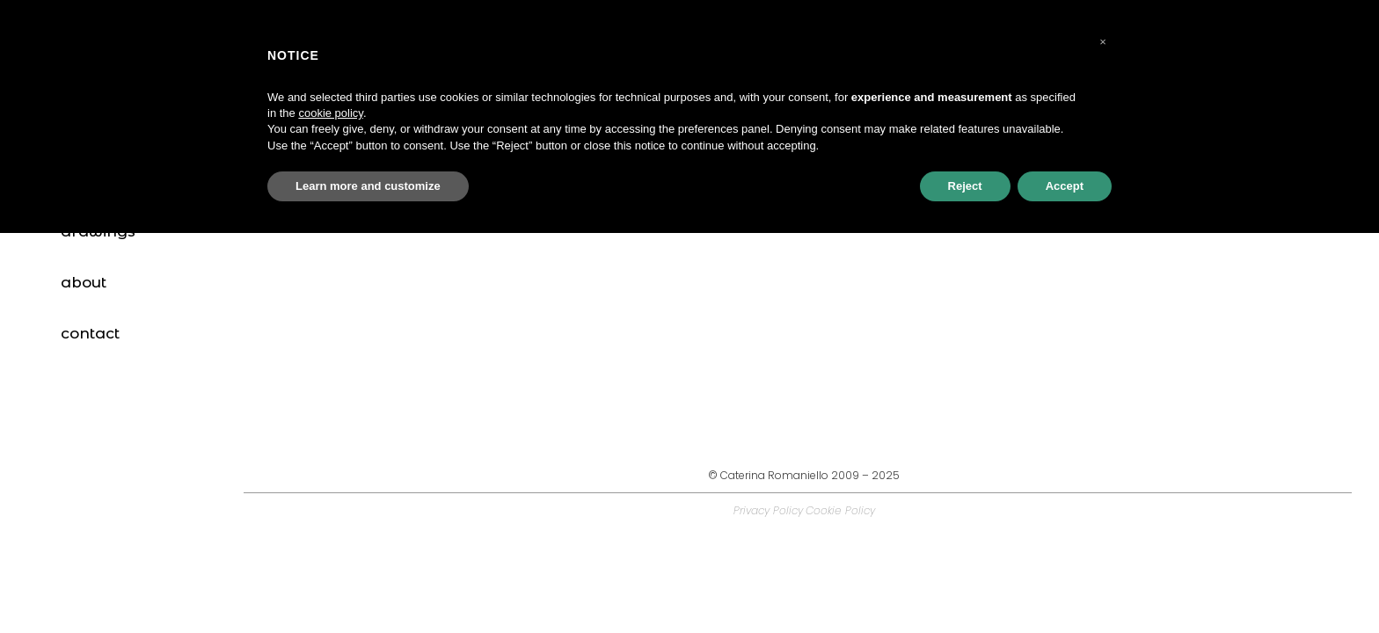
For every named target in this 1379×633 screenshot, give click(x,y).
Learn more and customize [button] (368, 186)
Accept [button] (1065, 186)
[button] (1103, 42)
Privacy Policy (768, 510)
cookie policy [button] (330, 113)
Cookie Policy (840, 510)
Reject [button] (965, 186)
